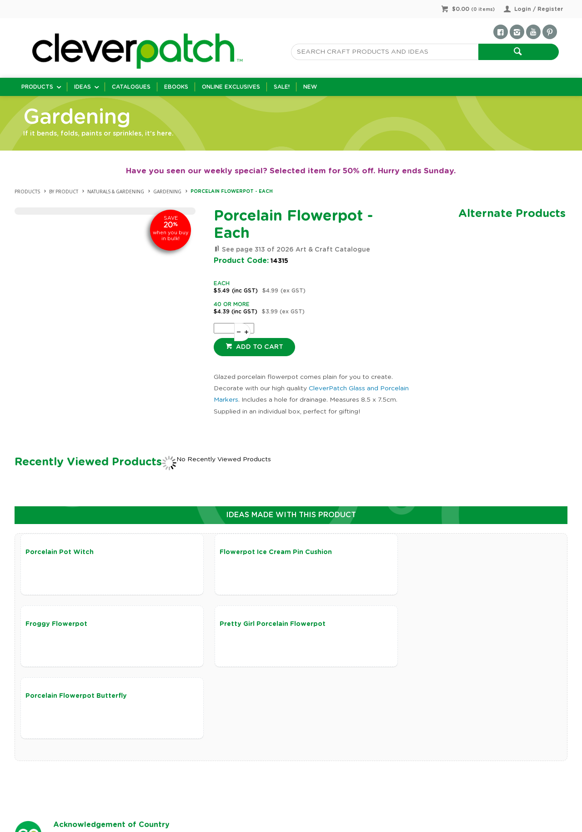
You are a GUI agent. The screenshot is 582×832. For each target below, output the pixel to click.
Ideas (82, 87)
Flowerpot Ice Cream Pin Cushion (264, 552)
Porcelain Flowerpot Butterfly (258, 625)
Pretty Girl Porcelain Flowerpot (78, 625)
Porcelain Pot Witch (59, 552)
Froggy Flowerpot (421, 552)
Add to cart (258, 347)
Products (37, 87)
